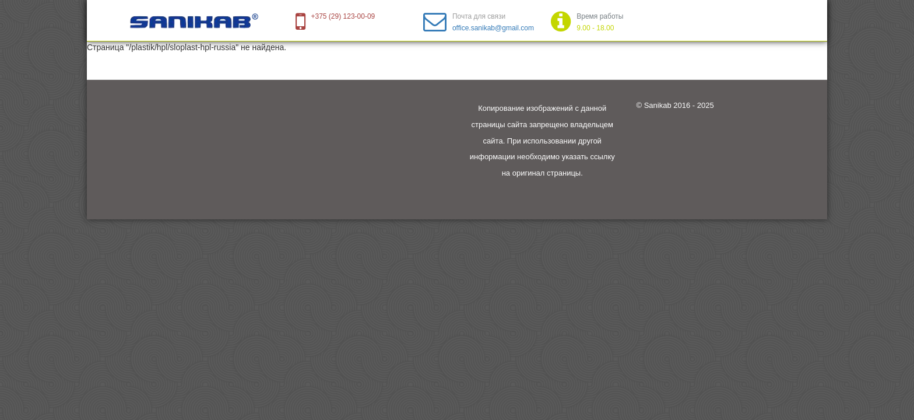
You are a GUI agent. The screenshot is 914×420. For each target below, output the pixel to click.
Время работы (599, 16)
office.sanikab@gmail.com (493, 28)
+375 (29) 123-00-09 (343, 16)
